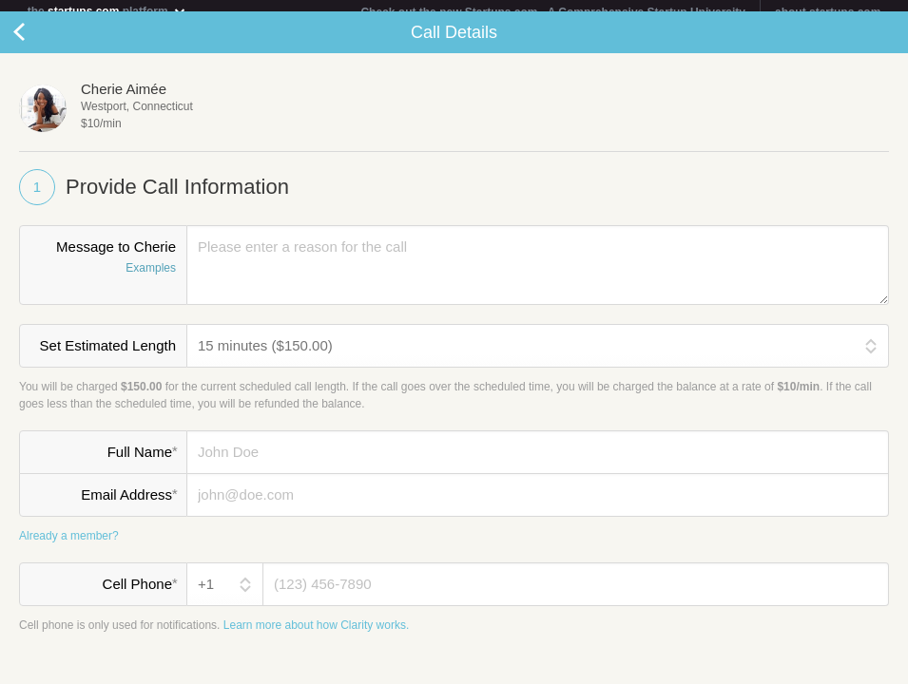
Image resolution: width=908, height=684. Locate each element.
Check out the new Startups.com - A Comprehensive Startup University (552, 12)
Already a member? (69, 547)
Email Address (129, 506)
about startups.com (827, 12)
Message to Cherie (103, 271)
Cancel (38, 44)
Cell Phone (140, 595)
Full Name (142, 463)
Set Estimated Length (108, 358)
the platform (107, 11)
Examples (151, 280)
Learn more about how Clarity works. (316, 636)
